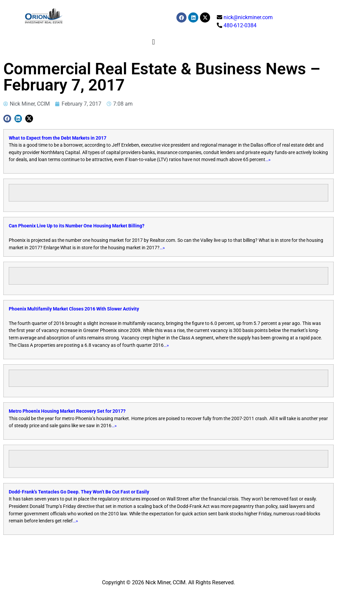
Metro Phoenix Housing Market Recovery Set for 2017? (67, 411)
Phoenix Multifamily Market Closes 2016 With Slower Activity (74, 309)
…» (268, 159)
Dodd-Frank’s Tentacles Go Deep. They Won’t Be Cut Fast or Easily (79, 492)
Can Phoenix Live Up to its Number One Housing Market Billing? (76, 226)
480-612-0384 (240, 25)
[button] (153, 41)
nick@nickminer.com (248, 17)
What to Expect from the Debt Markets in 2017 (57, 138)
